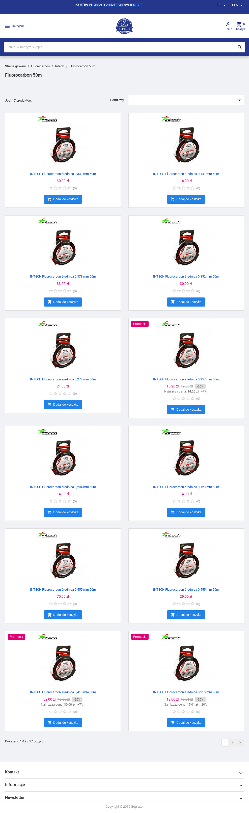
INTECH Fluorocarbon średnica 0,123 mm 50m (186, 487)
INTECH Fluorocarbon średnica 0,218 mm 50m (186, 692)
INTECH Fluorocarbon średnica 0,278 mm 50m (63, 379)
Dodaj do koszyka (62, 199)
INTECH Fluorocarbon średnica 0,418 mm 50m (63, 692)
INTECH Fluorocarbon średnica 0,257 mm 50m (186, 379)
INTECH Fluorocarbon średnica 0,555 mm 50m (63, 589)
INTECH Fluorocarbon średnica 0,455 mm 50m (186, 589)
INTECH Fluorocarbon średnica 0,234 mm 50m (63, 487)
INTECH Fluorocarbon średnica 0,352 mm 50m (186, 276)
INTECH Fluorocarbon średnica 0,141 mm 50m (186, 174)
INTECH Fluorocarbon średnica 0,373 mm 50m (63, 276)
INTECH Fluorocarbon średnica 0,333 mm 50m (63, 174)
